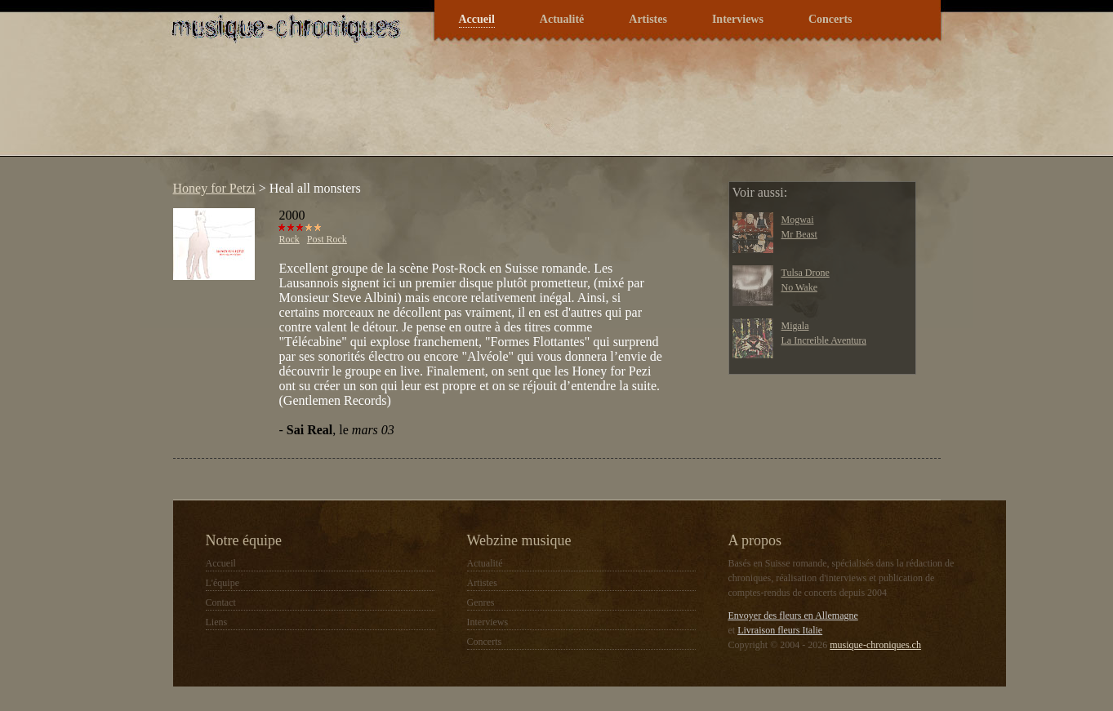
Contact (221, 602)
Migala (795, 325)
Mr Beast (799, 234)
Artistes (648, 19)
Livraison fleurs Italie (779, 630)
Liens (217, 622)
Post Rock (327, 239)
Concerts (830, 19)
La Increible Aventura (823, 340)
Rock (289, 239)
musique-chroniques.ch (875, 645)
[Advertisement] (462, 109)
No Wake (799, 287)
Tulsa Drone (805, 272)
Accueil (477, 19)
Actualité (562, 19)
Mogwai (797, 219)
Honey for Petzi (214, 188)
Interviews (738, 19)
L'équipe (222, 583)
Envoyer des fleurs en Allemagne (793, 615)
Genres (481, 602)
